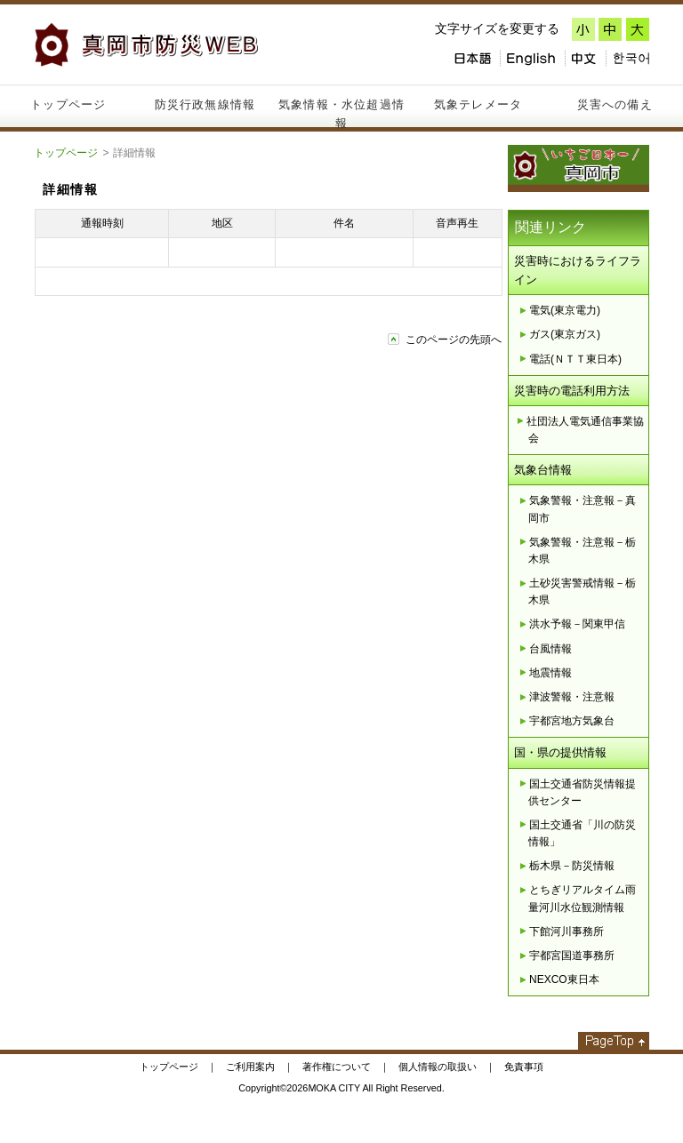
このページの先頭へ (454, 339)
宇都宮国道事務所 (572, 955)
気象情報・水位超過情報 (341, 112)
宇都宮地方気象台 (572, 721)
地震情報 (550, 673)
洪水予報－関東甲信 (577, 624)
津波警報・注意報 (572, 697)
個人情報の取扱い (437, 1066)
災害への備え (615, 104)
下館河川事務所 (566, 931)
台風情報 (550, 649)
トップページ (68, 104)
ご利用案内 (250, 1066)
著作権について (336, 1066)
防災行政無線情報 (205, 104)
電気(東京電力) (564, 310)
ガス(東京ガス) (564, 334)
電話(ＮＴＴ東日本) (575, 359)
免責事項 (523, 1066)
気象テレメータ (478, 104)
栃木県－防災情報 (572, 865)
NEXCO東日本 (564, 979)
